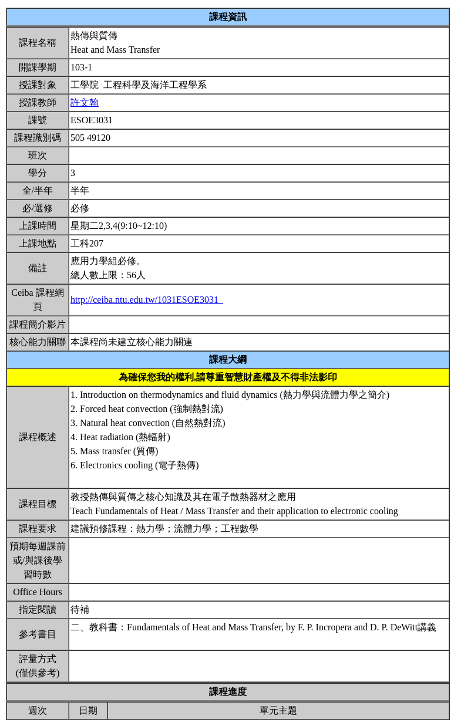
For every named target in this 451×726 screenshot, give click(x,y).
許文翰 (84, 102)
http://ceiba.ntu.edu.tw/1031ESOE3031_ (146, 300)
